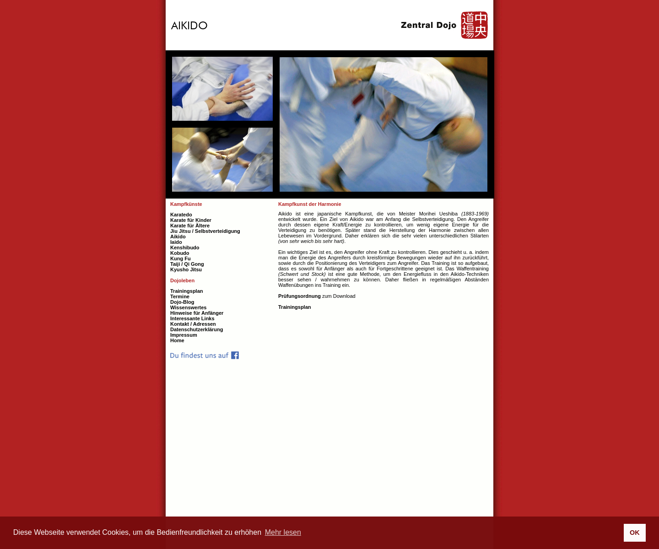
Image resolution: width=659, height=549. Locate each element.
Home (177, 340)
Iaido (176, 242)
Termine (179, 296)
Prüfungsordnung (299, 296)
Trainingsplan (294, 307)
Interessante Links (192, 318)
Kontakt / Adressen (193, 324)
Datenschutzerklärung (196, 329)
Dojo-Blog (182, 302)
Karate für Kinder (190, 220)
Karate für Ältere (190, 225)
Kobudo (179, 253)
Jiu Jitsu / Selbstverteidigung (205, 231)
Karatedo (181, 214)
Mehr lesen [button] (283, 532)
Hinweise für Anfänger (196, 313)
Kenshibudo (185, 247)
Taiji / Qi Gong (187, 264)
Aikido (178, 236)
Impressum (183, 335)
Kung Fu (180, 258)
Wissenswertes (188, 307)
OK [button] (635, 532)
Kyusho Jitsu (186, 269)
